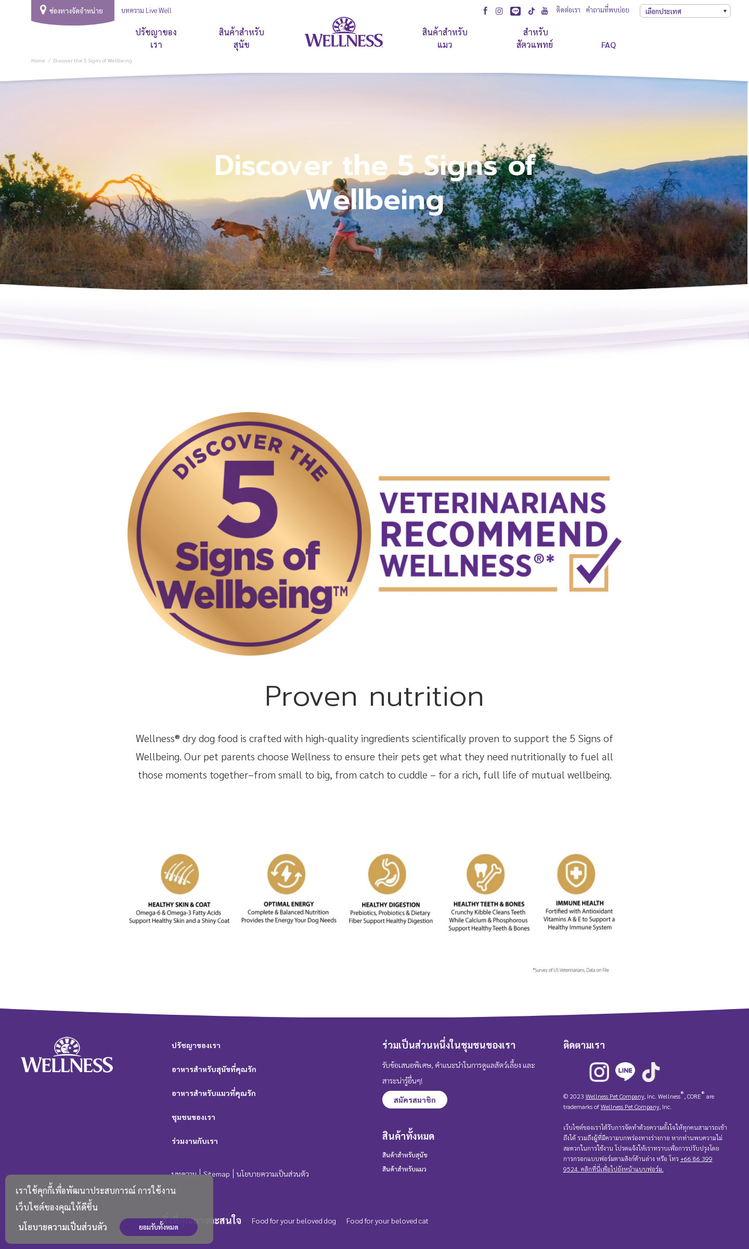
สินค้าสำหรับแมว (445, 38)
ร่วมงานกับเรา (195, 1140)
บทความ (184, 1173)
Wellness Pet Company (615, 1096)
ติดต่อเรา (568, 9)
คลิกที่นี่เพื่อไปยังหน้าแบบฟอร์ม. (621, 1169)
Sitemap (216, 1173)
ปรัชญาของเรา (156, 38)
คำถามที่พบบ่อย (607, 9)
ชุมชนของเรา (193, 1116)
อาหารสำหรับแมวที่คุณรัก (214, 1093)
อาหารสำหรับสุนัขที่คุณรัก (214, 1069)
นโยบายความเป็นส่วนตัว (62, 1226)
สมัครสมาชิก (415, 1099)
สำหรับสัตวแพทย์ (535, 38)
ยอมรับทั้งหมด (158, 1226)
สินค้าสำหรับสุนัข (241, 38)
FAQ (608, 44)
